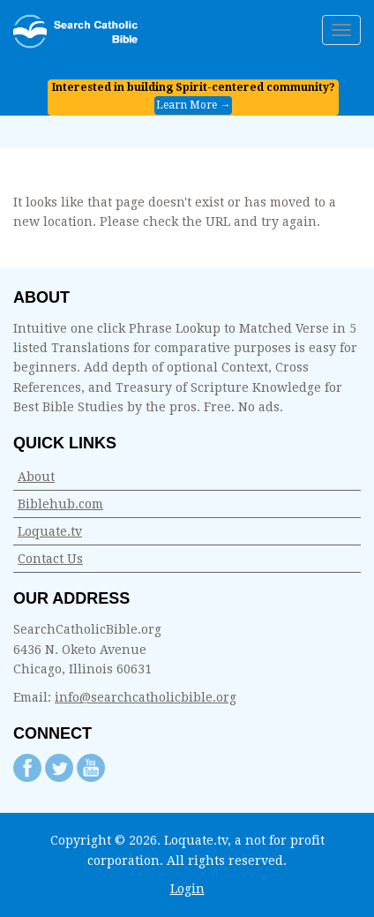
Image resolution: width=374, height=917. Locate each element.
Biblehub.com (60, 504)
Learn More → (193, 105)
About (36, 477)
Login (187, 889)
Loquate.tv (50, 531)
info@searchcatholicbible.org (145, 697)
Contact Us (50, 559)
